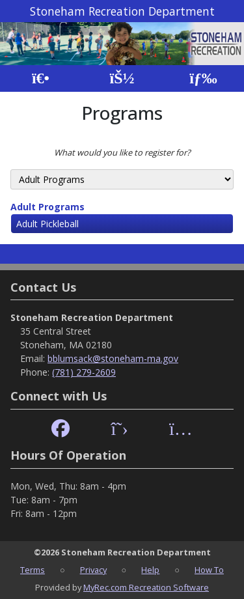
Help (150, 570)
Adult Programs (47, 207)
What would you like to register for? (122, 152)
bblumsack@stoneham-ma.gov (112, 358)
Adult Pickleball (47, 223)
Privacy (93, 570)
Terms (32, 570)
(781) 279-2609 (84, 372)
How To (209, 570)
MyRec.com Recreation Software (146, 587)
